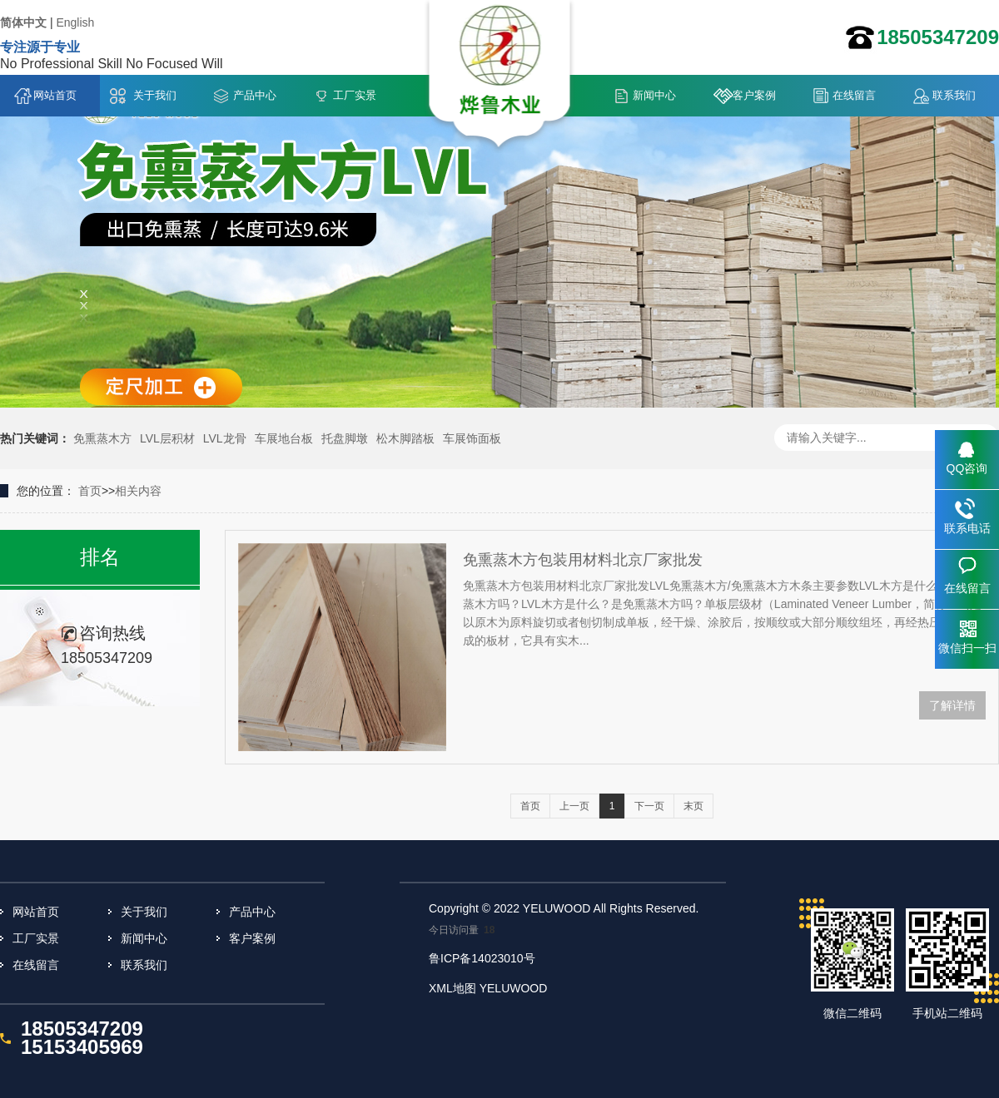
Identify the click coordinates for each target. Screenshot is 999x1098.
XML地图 (452, 988)
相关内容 (138, 490)
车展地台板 (284, 438)
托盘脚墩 (344, 438)
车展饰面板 (472, 438)
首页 (90, 490)
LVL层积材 (167, 438)
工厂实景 (354, 95)
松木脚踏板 (405, 438)
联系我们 (954, 95)
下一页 (649, 806)
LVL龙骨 (224, 438)
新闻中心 (654, 95)
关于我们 (154, 95)
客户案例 (754, 95)
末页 (693, 806)
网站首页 (55, 95)
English (75, 22)
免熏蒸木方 (102, 438)
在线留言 (854, 95)
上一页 (574, 806)
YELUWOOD (514, 988)
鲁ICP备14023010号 (482, 958)
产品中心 (254, 95)
